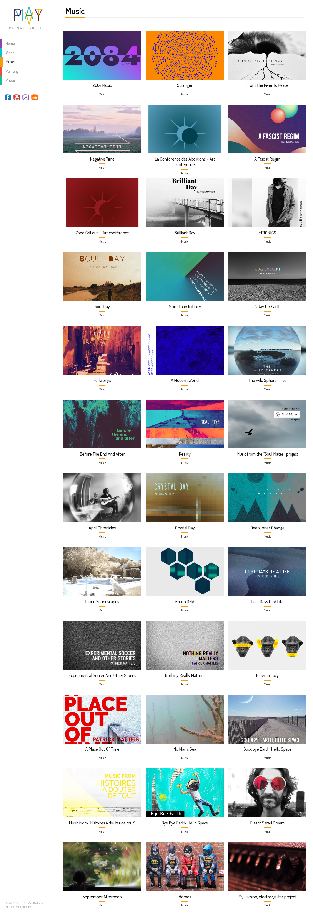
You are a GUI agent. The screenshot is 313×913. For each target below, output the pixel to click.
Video (7, 52)
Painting (9, 71)
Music (7, 62)
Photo (7, 80)
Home (7, 43)
